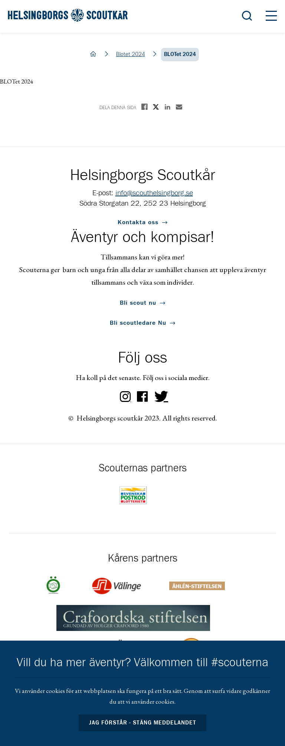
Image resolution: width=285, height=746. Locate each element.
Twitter (159, 396)
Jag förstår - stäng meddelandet (142, 723)
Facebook (142, 396)
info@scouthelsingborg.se (154, 193)
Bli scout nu (138, 303)
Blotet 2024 (130, 54)
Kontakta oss (138, 222)
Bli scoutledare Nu (138, 323)
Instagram (125, 396)
